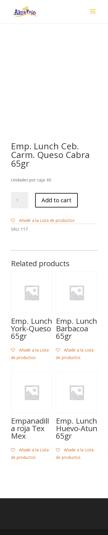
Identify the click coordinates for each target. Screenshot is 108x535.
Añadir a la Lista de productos (43, 220)
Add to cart (56, 200)
